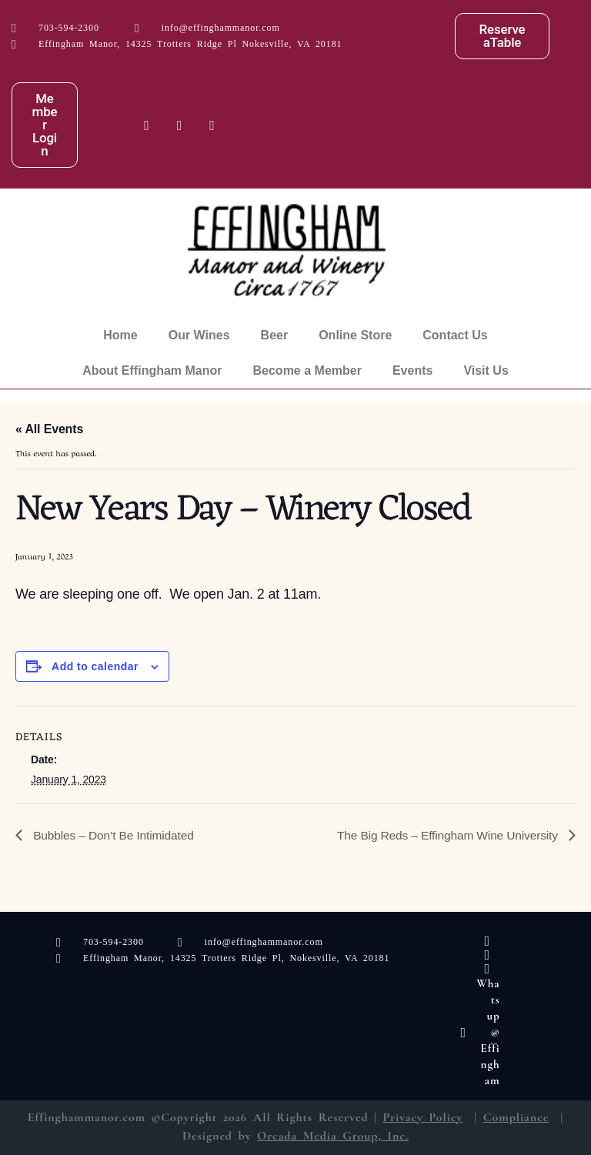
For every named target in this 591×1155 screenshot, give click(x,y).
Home (120, 335)
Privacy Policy (422, 1117)
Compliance (516, 1117)
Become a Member (307, 370)
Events (412, 370)
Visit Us (485, 370)
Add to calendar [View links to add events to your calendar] (95, 666)
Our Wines (199, 335)
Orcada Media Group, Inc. (333, 1135)
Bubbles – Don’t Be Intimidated (114, 834)
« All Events (49, 429)
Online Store (355, 335)
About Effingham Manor (152, 370)
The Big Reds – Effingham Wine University (445, 834)
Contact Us (454, 335)
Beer (275, 335)
